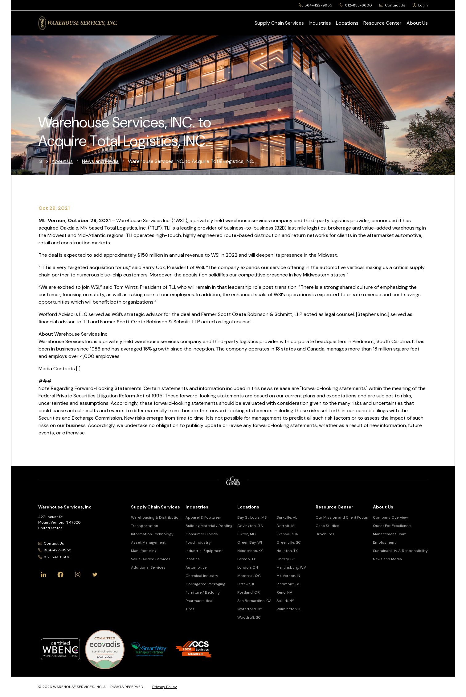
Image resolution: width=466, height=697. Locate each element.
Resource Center (382, 23)
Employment (384, 542)
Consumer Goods (202, 534)
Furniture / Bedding (203, 592)
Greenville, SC (288, 542)
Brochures (325, 534)
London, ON (247, 567)
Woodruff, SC (249, 617)
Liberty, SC (285, 559)
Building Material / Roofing (209, 525)
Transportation (144, 525)
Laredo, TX (246, 559)
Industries (320, 23)
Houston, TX (287, 550)
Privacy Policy (164, 686)
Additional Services (148, 567)
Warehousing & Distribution (156, 517)
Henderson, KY (250, 550)
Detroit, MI (285, 525)
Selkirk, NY (285, 600)
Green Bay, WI (249, 542)
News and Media (100, 161)
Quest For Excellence (392, 525)
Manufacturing (144, 550)
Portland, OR (248, 592)
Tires (190, 609)
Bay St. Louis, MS (252, 517)
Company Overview (390, 517)
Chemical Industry (202, 575)
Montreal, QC (249, 575)
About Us (417, 23)
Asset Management (148, 542)
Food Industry (198, 542)
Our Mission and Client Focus (342, 517)
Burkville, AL (286, 517)
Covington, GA (250, 525)
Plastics (193, 559)
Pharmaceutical (199, 600)
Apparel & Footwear (203, 517)
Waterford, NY (249, 609)
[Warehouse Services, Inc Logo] (77, 23)
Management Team (390, 534)
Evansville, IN (287, 534)
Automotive (196, 567)
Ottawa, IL (246, 584)
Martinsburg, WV (291, 567)
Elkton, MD (246, 534)
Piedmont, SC (288, 584)
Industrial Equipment (204, 550)
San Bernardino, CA (254, 600)
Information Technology (152, 534)
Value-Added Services (150, 559)
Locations (347, 23)
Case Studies (327, 525)
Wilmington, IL (288, 609)
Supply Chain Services (279, 23)
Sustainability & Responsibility (400, 550)
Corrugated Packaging (205, 584)
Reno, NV (284, 592)
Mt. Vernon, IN (288, 575)
